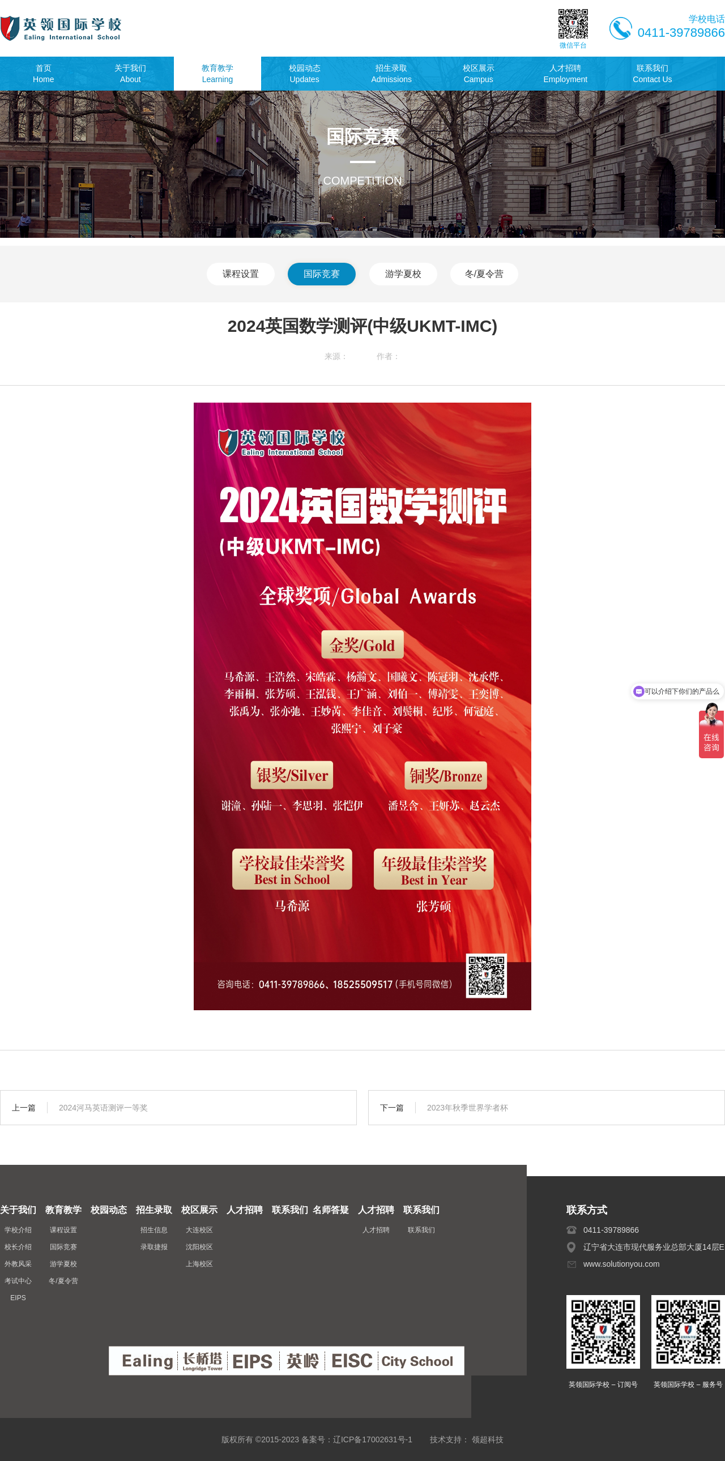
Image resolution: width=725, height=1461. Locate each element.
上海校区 (199, 1264)
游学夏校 (403, 274)
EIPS (17, 1298)
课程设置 (241, 274)
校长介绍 (18, 1247)
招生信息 (154, 1230)
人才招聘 (376, 1230)
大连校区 (199, 1230)
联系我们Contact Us (652, 73)
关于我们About (130, 73)
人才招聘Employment (565, 73)
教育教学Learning (217, 73)
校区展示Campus (478, 73)
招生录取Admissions (391, 73)
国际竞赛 (322, 274)
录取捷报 (154, 1247)
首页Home (43, 73)
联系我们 (421, 1230)
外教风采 (18, 1264)
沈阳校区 (199, 1247)
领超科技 (488, 1439)
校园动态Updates (305, 73)
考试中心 (18, 1281)
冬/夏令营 (484, 274)
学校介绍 (18, 1230)
